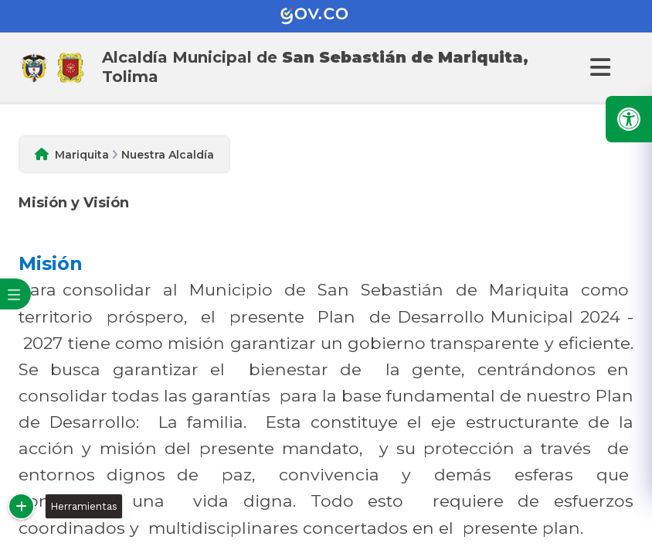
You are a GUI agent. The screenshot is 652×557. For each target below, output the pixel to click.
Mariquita (82, 155)
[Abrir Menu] (598, 67)
